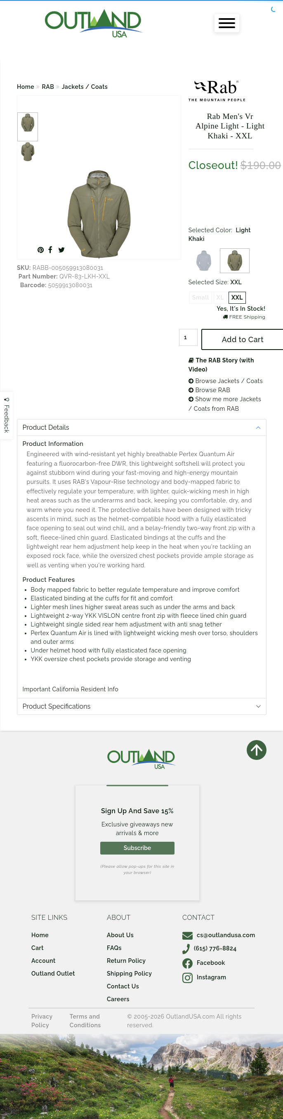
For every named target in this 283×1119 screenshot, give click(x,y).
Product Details (46, 427)
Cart (37, 948)
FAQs (114, 948)
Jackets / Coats (85, 86)
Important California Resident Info (71, 689)
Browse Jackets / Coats (226, 381)
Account (43, 960)
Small (200, 297)
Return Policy (126, 960)
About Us (120, 935)
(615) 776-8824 (209, 948)
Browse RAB (209, 390)
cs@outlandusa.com (218, 935)
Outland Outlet (53, 973)
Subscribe (137, 848)
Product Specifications (57, 706)
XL (220, 297)
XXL (237, 297)
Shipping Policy (129, 973)
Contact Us (123, 986)
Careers (118, 999)
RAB (48, 86)
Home (25, 86)
